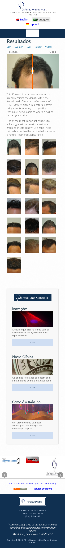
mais (32, 342)
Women (19, 46)
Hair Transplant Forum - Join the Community (32, 483)
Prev (4, 475)
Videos (48, 46)
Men (9, 46)
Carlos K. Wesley (50, 540)
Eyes (29, 46)
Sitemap (32, 542)
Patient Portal (34, 501)
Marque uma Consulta (33, 298)
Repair (38, 46)
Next (60, 475)
